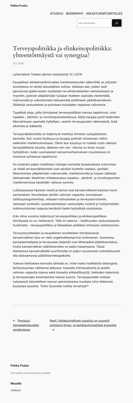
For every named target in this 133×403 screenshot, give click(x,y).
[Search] (117, 23)
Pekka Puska (19, 5)
